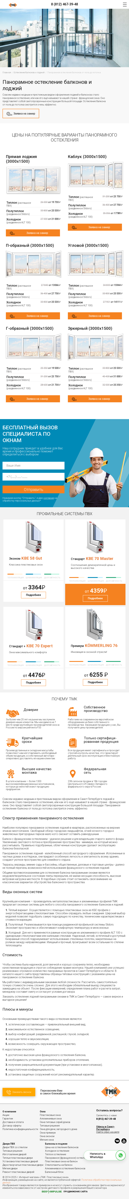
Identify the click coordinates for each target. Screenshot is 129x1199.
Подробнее (33, 595)
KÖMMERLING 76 (101, 645)
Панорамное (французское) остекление (67, 1158)
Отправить (33, 489)
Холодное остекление (57, 1150)
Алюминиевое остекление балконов (65, 1168)
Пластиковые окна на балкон (61, 1161)
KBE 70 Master (99, 558)
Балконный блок (54, 1172)
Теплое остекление (55, 1154)
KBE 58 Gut (31, 558)
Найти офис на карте (107, 1132)
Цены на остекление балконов (61, 1147)
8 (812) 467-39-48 (64, 4)
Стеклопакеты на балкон (58, 1165)
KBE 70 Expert (39, 646)
